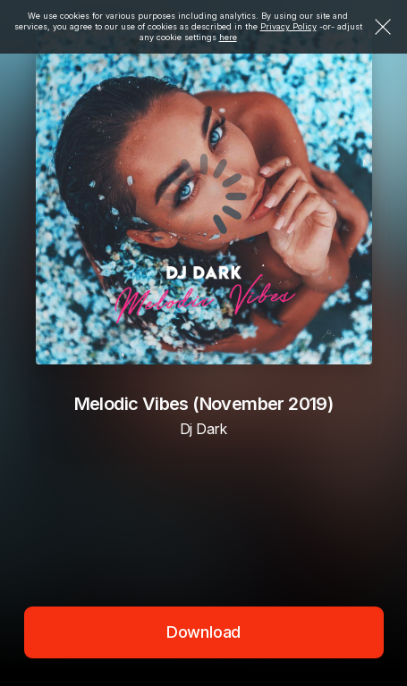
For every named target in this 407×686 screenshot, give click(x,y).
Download (204, 632)
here (228, 37)
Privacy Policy (288, 26)
